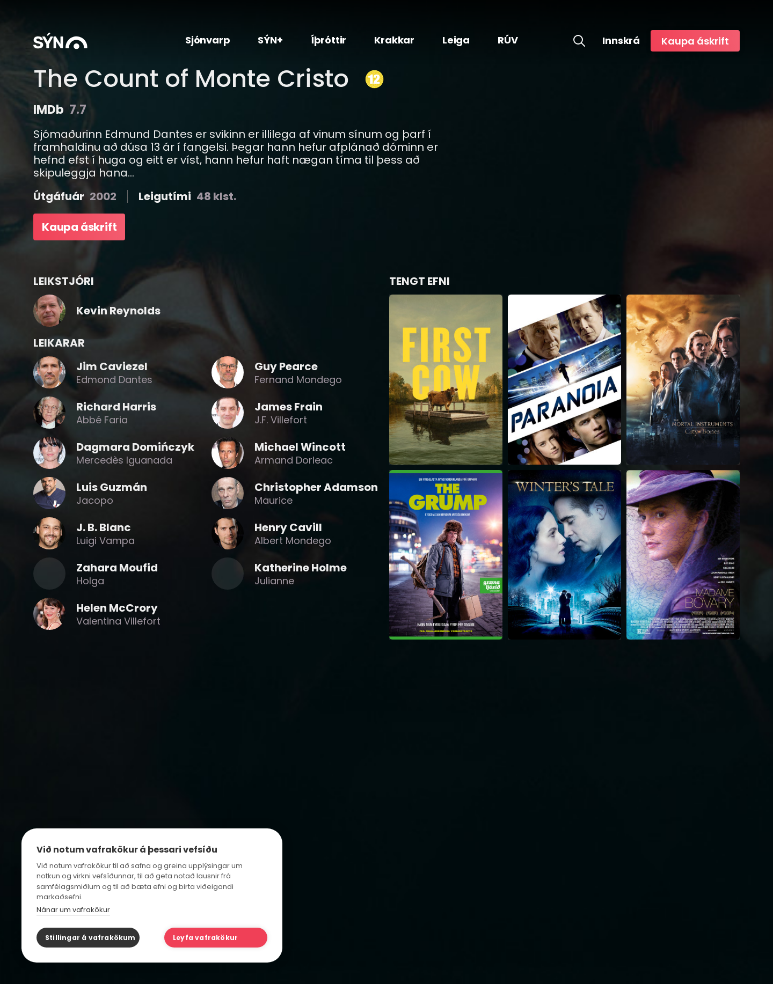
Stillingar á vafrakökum (90, 937)
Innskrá (621, 41)
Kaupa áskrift (695, 41)
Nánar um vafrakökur (73, 910)
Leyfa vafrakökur (205, 937)
